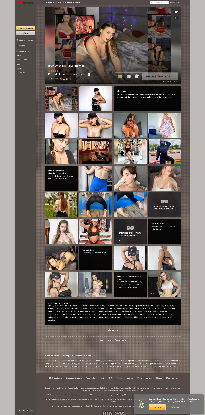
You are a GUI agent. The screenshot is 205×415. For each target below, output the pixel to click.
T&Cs (110, 378)
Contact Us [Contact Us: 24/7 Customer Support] (20, 72)
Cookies (130, 378)
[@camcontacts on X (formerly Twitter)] (19, 410)
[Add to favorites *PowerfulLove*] (176, 12)
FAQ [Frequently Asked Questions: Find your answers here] (18, 64)
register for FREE (168, 209)
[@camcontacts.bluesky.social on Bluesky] (23, 410)
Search (22, 46)
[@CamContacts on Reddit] (27, 410)
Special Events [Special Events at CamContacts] (21, 59)
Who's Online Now (26, 40)
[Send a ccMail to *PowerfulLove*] (129, 76)
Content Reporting (144, 378)
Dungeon (53, 79)
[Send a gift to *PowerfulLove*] (137, 76)
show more (113, 330)
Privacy (120, 378)
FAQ (102, 378)
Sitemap (159, 378)
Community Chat (22, 52)
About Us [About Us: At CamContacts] (19, 68)
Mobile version (172, 378)
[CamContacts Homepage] (25, 13)
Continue (157, 407)
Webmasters (91, 378)
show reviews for (113, 340)
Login (25, 33)
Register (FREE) (25, 28)
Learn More (174, 407)
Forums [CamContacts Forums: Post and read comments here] (19, 55)
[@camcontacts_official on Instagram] (31, 410)
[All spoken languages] (69, 79)
